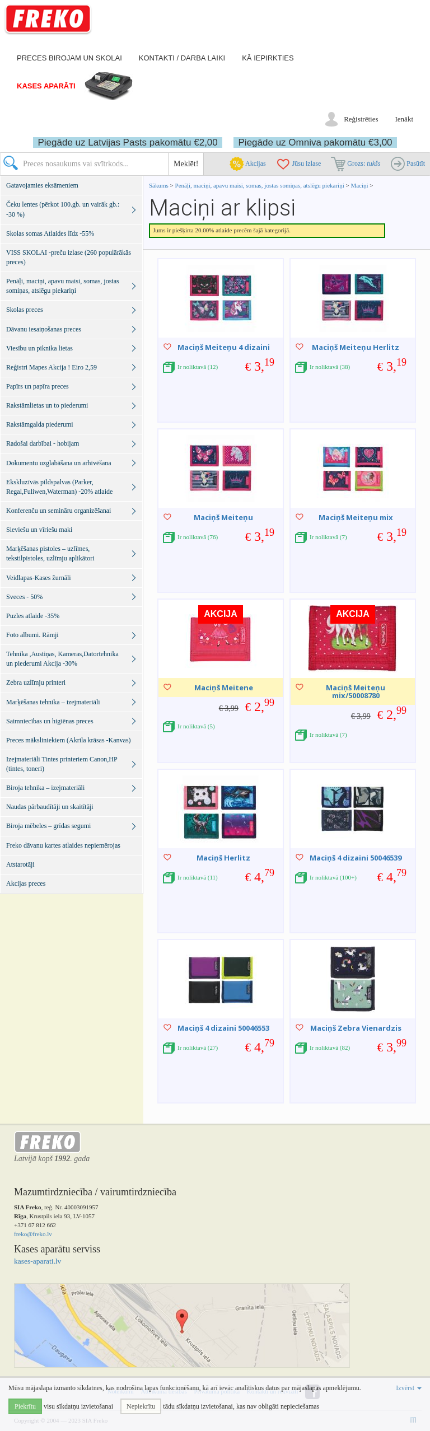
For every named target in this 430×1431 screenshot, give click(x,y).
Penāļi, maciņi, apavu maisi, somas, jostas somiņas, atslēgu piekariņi (260, 185)
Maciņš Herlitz (223, 858)
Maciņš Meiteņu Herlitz (355, 347)
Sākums (159, 185)
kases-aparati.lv (37, 1261)
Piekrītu (25, 1406)
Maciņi (359, 185)
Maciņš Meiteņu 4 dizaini (223, 347)
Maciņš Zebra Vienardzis (355, 1028)
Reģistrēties (361, 119)
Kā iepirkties (267, 58)
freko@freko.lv (33, 1234)
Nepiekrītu (141, 1406)
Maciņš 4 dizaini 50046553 (223, 1028)
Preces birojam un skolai (69, 58)
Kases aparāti (46, 86)
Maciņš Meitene (223, 687)
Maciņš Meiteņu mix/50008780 (355, 691)
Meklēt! (186, 164)
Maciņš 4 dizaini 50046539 (355, 858)
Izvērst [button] (409, 1388)
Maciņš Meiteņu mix (356, 517)
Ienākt (404, 119)
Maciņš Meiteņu (223, 517)
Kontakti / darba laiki (182, 58)
